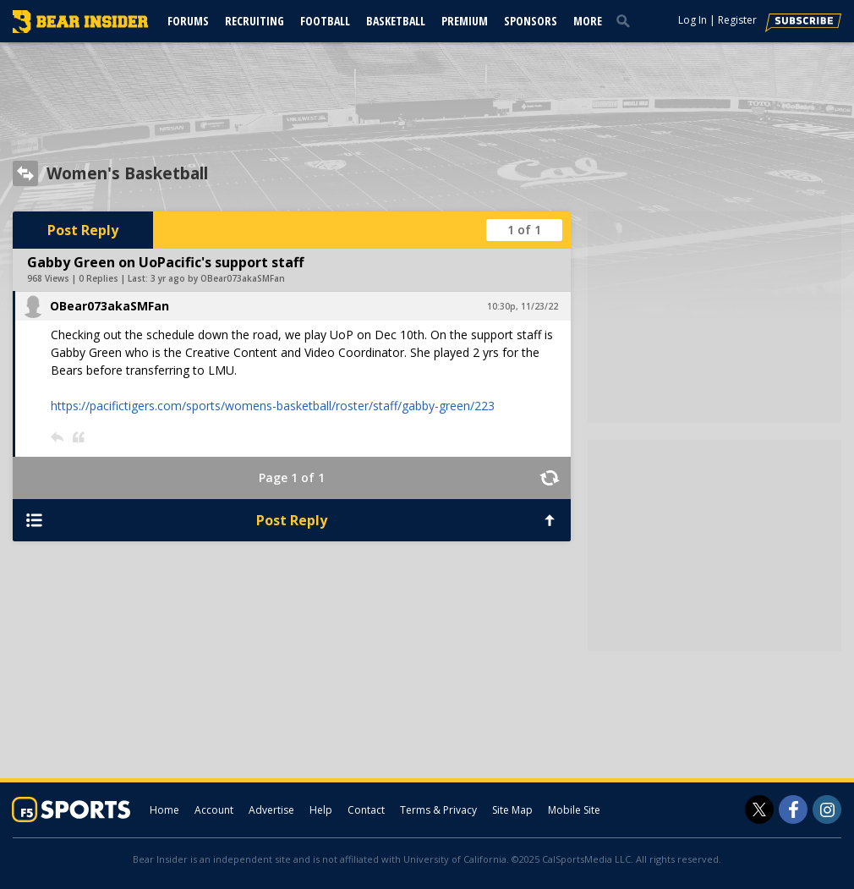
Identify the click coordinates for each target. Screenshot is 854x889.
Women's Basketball (127, 173)
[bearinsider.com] (80, 28)
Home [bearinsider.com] (164, 810)
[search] (626, 20)
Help (320, 810)
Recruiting (254, 21)
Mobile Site (574, 810)
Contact (366, 810)
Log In (692, 20)
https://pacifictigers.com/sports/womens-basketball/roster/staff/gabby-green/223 (273, 406)
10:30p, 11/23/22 (522, 306)
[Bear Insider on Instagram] (827, 809)
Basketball (395, 21)
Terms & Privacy (438, 810)
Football (325, 21)
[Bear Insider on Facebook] (793, 809)
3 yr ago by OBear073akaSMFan (218, 278)
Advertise (271, 810)
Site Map (512, 810)
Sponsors (530, 21)
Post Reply (82, 230)
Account (213, 810)
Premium (464, 21)
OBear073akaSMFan (109, 306)
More (587, 21)
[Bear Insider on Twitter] (759, 809)
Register (737, 20)
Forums (188, 21)
